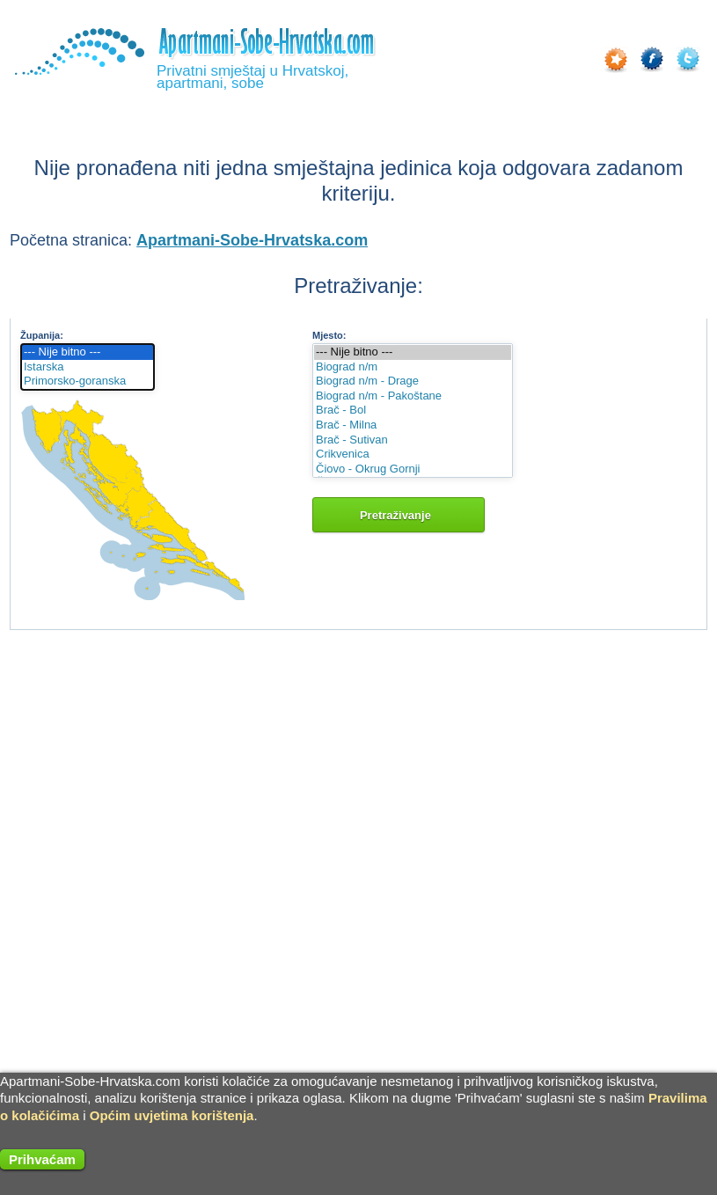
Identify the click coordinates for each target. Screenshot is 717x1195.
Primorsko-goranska (87, 381)
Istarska (87, 367)
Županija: (41, 335)
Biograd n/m (412, 367)
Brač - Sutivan (412, 440)
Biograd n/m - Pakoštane (412, 396)
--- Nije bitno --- (87, 352)
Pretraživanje (398, 515)
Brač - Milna (412, 425)
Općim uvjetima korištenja (172, 1115)
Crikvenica (412, 454)
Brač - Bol (412, 410)
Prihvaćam (42, 1159)
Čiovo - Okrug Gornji (412, 469)
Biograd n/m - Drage (412, 381)
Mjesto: (329, 335)
